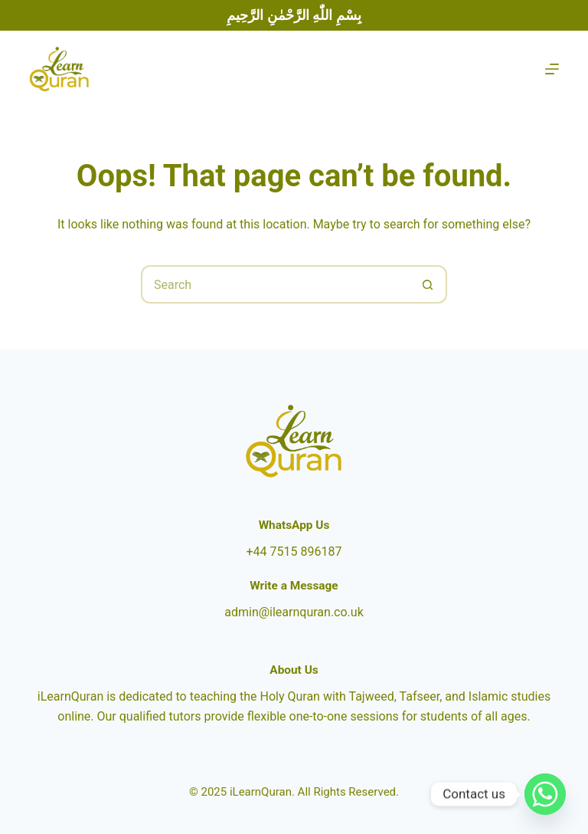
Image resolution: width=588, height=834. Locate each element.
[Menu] (552, 69)
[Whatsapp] (545, 794)
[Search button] (428, 284)
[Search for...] (275, 284)
